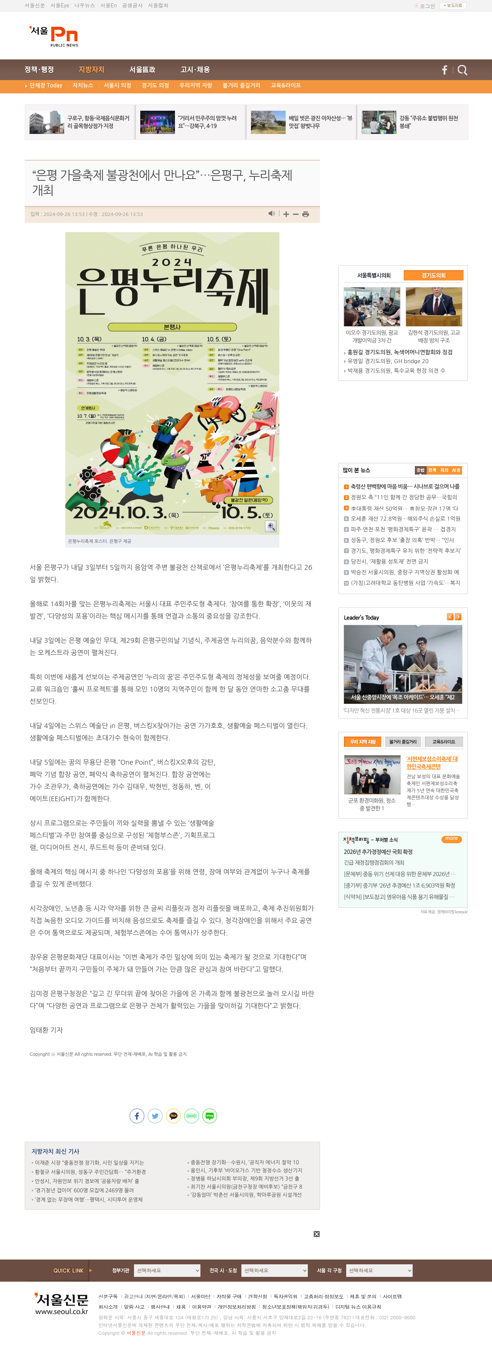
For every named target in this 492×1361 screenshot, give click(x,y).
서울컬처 (158, 5)
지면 (150, 1296)
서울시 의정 (117, 85)
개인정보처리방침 (236, 1306)
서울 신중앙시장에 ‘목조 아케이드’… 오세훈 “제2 (403, 697)
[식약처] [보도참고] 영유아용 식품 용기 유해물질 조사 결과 (407, 897)
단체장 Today (46, 85)
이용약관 (201, 1306)
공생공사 (132, 5)
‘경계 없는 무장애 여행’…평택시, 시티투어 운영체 (89, 1199)
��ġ (432, 470)
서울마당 (200, 1296)
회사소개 (108, 1306)
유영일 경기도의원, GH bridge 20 (388, 361)
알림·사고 (134, 1306)
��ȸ (456, 470)
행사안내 (160, 1306)
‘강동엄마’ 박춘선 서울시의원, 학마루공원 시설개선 (246, 1195)
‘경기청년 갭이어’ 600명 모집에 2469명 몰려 (84, 1190)
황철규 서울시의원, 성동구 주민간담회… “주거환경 (90, 1172)
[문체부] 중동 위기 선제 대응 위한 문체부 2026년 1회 (401, 874)
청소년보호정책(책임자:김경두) (295, 1306)
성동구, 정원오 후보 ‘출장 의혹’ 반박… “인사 (402, 540)
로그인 (428, 6)
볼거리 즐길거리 (242, 85)
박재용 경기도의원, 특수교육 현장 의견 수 (396, 370)
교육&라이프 (286, 85)
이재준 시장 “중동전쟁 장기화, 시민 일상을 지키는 (89, 1162)
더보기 (451, 839)
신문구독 (108, 1296)
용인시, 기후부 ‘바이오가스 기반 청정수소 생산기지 (247, 1170)
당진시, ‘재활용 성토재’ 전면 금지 (390, 561)
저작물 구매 (229, 1296)
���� (421, 470)
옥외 (178, 1296)
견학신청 (257, 1296)
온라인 (164, 1296)
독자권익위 (285, 1296)
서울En (108, 5)
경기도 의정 (155, 85)
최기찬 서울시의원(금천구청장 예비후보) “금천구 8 (246, 1186)
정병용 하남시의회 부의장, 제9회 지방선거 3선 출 (245, 1178)
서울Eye (60, 5)
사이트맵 (392, 1296)
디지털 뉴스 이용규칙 (358, 1306)
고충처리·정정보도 (324, 1296)
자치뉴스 (83, 85)
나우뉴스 (85, 5)
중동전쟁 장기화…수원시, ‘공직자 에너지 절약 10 (245, 1162)
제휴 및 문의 (363, 1296)
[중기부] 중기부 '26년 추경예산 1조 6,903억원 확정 (399, 885)
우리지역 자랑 (195, 85)
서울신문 (35, 5)
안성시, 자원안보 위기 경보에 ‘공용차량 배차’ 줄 (87, 1181)
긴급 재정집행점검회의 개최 (374, 862)
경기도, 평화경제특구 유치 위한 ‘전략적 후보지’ (406, 551)
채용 (181, 1306)
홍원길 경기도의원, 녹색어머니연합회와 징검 (400, 352)
